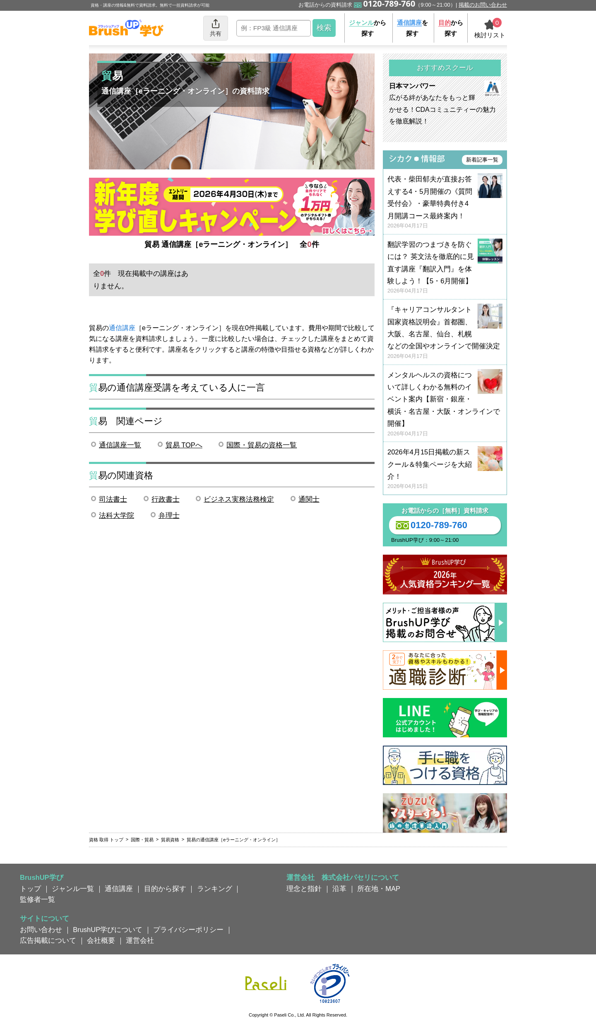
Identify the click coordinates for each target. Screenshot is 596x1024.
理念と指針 (304, 888)
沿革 (339, 888)
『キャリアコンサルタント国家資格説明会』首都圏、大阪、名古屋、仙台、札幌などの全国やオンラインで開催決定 (444, 333)
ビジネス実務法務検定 (239, 499)
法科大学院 (116, 515)
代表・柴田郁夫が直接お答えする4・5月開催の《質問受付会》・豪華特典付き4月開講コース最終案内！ (444, 202)
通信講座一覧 (120, 445)
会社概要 (101, 940)
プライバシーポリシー (188, 929)
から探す (367, 28)
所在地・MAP (378, 888)
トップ (30, 888)
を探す (412, 28)
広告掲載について (48, 940)
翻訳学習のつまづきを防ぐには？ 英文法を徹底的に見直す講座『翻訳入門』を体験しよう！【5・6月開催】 (444, 268)
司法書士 (113, 499)
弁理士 (169, 515)
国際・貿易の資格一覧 (261, 445)
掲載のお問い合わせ (483, 5)
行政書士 (165, 499)
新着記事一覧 (482, 160)
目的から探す (165, 888)
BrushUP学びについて (107, 929)
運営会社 (140, 940)
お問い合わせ (41, 929)
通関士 (309, 499)
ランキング (214, 888)
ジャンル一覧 (73, 888)
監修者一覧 (37, 899)
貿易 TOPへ (184, 445)
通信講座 (122, 327)
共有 (215, 27)
